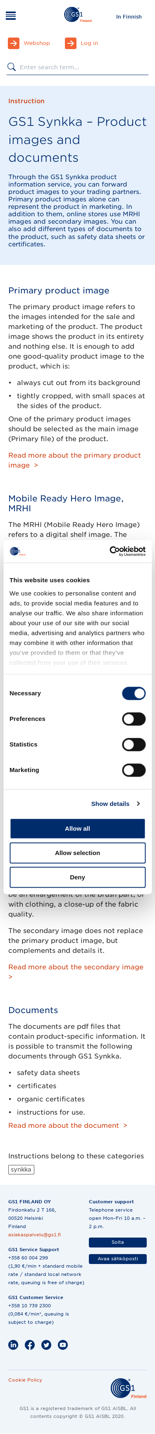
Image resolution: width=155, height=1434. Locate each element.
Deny (77, 877)
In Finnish (129, 17)
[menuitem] (129, 16)
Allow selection (77, 852)
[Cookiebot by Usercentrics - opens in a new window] (110, 551)
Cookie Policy (25, 1380)
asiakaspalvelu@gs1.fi (34, 1235)
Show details (110, 803)
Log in (89, 43)
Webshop (37, 43)
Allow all (77, 828)
